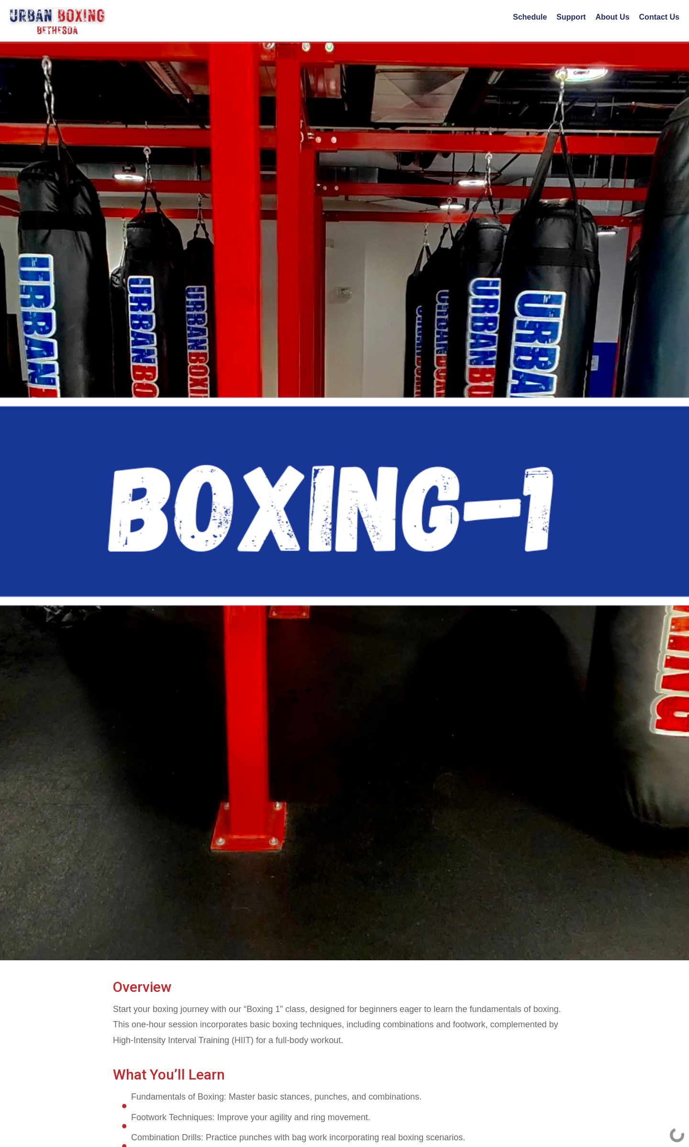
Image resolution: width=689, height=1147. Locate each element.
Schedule (530, 17)
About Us (612, 17)
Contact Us (659, 17)
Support (571, 17)
